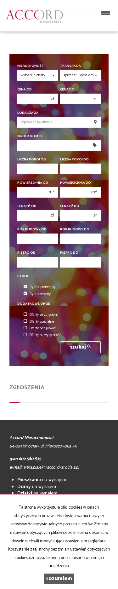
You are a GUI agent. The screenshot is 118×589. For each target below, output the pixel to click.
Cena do (67, 89)
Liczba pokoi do (74, 159)
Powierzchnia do (75, 183)
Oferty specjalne (39, 322)
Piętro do (69, 253)
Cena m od (27, 206)
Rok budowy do (74, 229)
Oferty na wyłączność (42, 335)
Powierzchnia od (32, 183)
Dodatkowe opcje (33, 304)
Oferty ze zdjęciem (41, 315)
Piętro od (26, 253)
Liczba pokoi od (31, 159)
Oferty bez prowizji (41, 328)
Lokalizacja (27, 113)
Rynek (22, 276)
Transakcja (70, 66)
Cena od (24, 89)
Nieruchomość (30, 66)
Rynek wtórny (37, 294)
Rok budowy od (32, 229)
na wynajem (41, 480)
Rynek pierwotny (39, 287)
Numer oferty (29, 136)
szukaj (80, 347)
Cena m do (69, 206)
